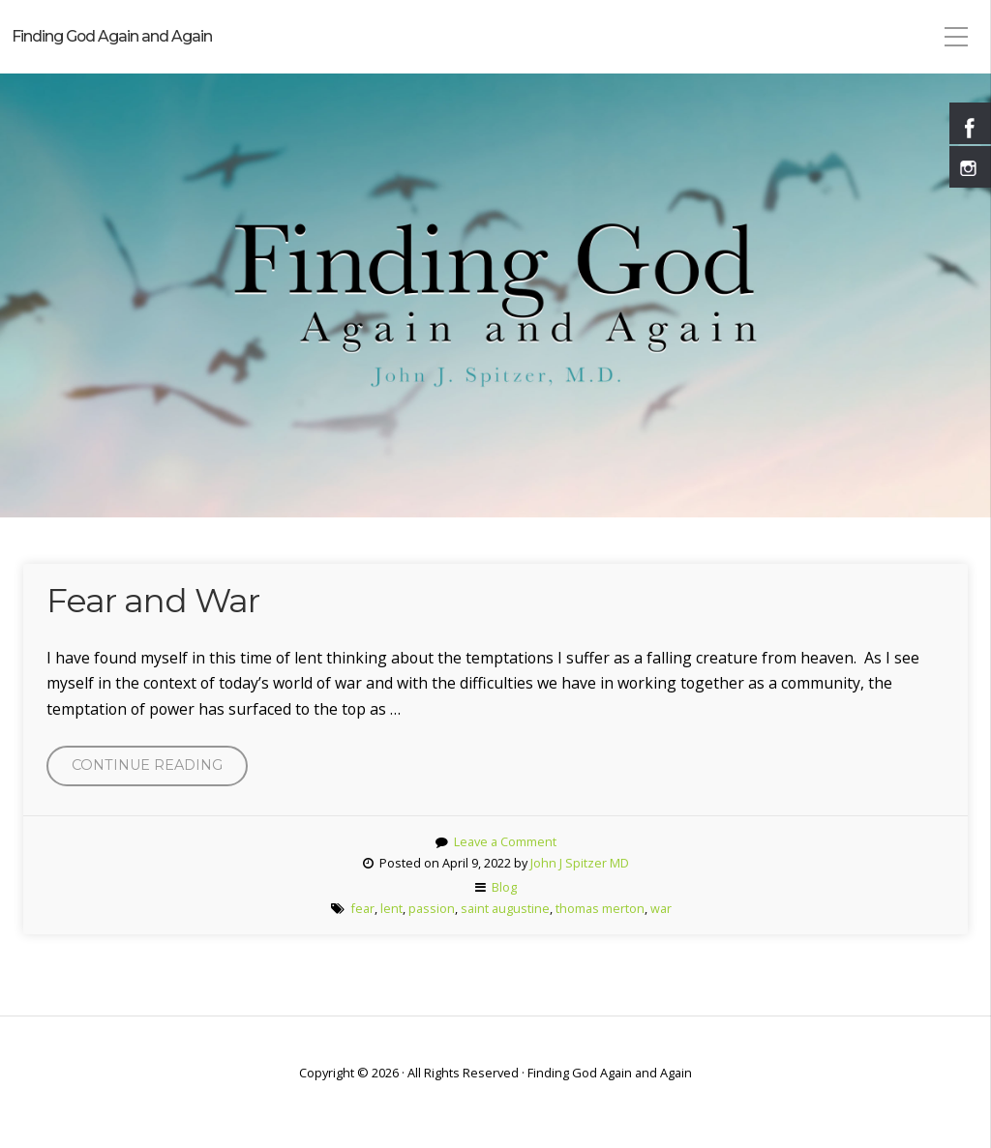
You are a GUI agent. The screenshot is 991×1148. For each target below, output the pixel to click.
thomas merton (600, 908)
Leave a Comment (505, 841)
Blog (504, 887)
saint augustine (505, 908)
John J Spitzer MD (579, 862)
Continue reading (160, 769)
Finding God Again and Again (112, 36)
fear (362, 908)
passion (431, 908)
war (661, 908)
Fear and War (152, 600)
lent (391, 908)
